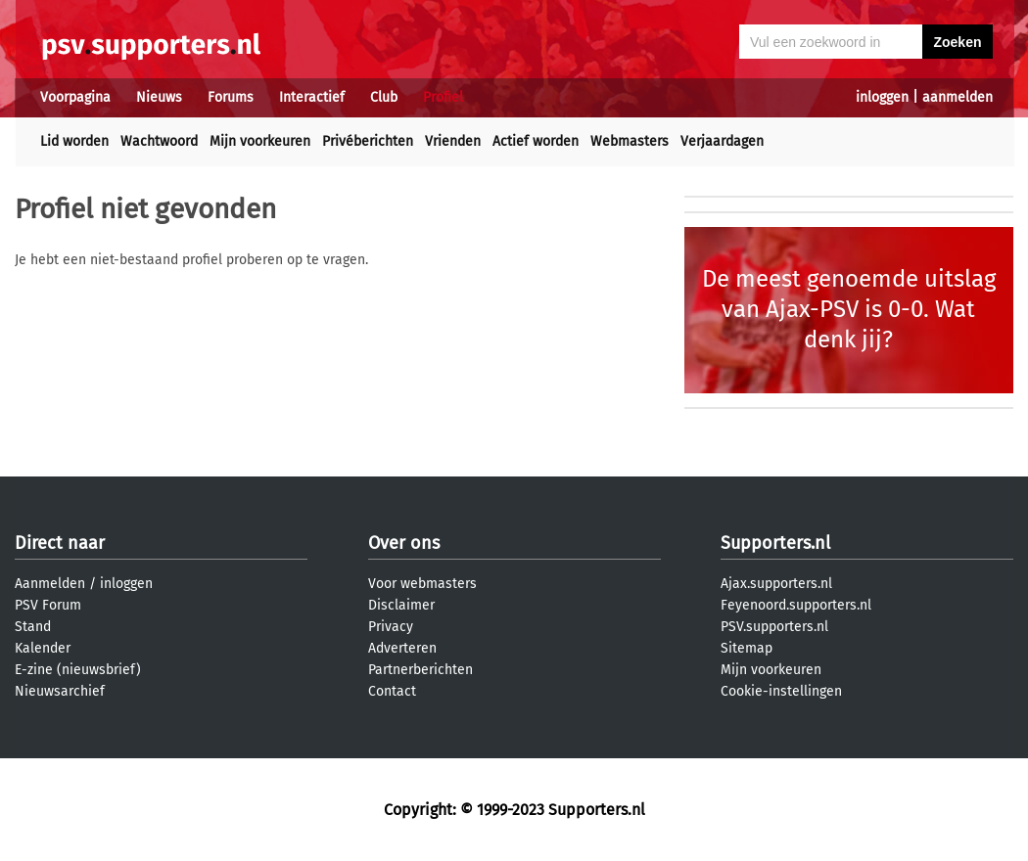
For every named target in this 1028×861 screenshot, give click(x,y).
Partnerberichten (420, 669)
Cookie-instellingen (781, 691)
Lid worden (74, 141)
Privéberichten (367, 141)
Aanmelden (50, 583)
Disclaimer (401, 605)
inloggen (882, 97)
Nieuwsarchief (60, 691)
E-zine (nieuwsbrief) (78, 669)
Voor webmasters (422, 583)
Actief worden (535, 141)
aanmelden (957, 97)
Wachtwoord (159, 141)
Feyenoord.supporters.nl (796, 605)
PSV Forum (48, 605)
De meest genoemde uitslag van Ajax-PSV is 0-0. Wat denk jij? (849, 309)
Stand (33, 626)
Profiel (443, 97)
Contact (392, 691)
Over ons (404, 543)
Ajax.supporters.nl (776, 583)
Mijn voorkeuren (260, 141)
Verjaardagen (722, 141)
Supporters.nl (775, 543)
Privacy (390, 626)
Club (383, 97)
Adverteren (402, 648)
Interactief (312, 97)
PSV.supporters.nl (774, 626)
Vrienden (453, 141)
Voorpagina (75, 97)
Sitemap (746, 648)
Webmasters (629, 141)
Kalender (42, 648)
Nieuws (159, 97)
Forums (231, 97)
